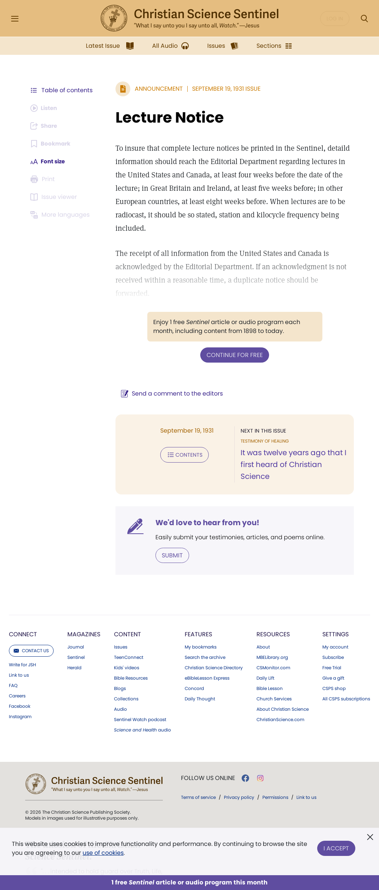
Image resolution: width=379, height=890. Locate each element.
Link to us (19, 648)
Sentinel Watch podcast (140, 692)
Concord (194, 661)
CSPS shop (334, 661)
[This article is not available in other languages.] (61, 215)
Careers (17, 668)
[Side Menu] (15, 19)
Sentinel (76, 630)
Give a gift (333, 651)
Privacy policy (239, 770)
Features (198, 607)
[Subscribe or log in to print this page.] (43, 179)
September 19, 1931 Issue (222, 88)
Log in (334, 18)
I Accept (336, 847)
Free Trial (331, 640)
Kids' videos (126, 640)
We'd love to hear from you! (204, 495)
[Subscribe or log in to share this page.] (45, 126)
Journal (75, 619)
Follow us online (208, 751)
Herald (74, 640)
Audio (120, 682)
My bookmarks (201, 619)
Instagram (20, 689)
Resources (273, 607)
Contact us (31, 623)
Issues (120, 619)
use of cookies (103, 853)
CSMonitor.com (273, 640)
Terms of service (198, 770)
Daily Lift (265, 651)
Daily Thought (200, 671)
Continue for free (233, 328)
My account (335, 619)
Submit (168, 528)
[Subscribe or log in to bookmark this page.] (51, 144)
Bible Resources (131, 651)
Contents (181, 427)
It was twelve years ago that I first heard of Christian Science (292, 438)
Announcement (155, 88)
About (263, 619)
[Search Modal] (364, 19)
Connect (23, 607)
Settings (335, 607)
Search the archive (205, 630)
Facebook (19, 679)
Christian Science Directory (214, 640)
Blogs (120, 661)
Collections (126, 671)
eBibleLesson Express (207, 651)
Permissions (275, 770)
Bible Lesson (269, 661)
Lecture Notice (166, 117)
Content (127, 607)
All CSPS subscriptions (346, 671)
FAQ (13, 658)
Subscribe (333, 630)
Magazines (83, 607)
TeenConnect (128, 630)
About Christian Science (282, 682)
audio (142, 702)
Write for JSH (22, 637)
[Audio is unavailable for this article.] (45, 108)
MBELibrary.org (272, 630)
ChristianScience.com (280, 692)
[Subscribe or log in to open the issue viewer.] (54, 197)
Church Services (274, 671)
